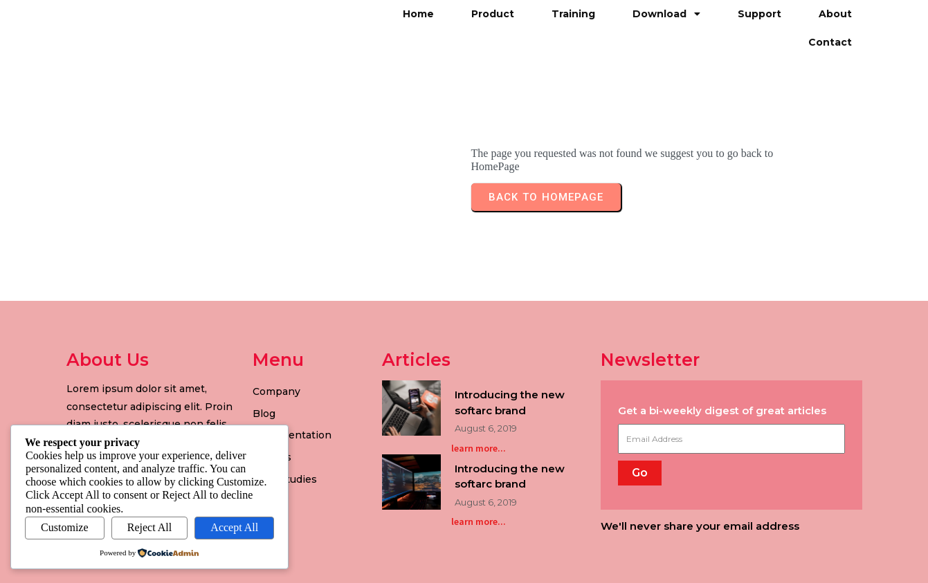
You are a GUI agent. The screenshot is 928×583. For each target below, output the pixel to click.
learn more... (478, 448)
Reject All (149, 527)
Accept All (234, 527)
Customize (64, 527)
